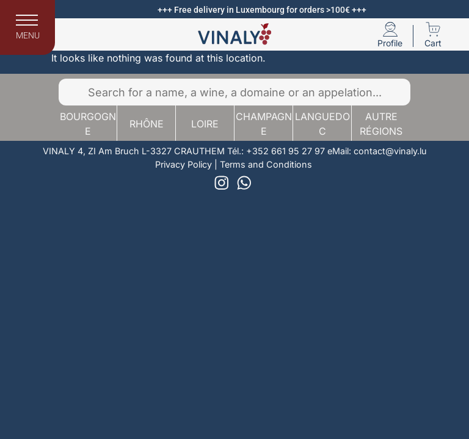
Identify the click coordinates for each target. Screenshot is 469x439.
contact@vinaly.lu (390, 151)
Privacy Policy (183, 164)
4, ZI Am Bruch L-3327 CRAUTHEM (151, 151)
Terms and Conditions (266, 164)
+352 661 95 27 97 (285, 151)
